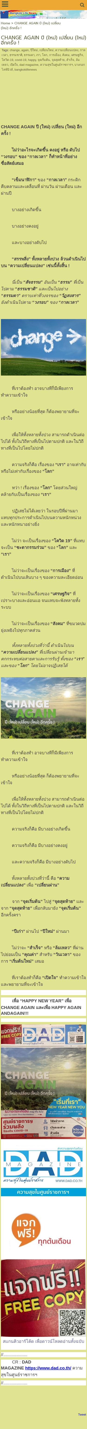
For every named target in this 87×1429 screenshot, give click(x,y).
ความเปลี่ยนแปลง (66, 50)
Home (5, 23)
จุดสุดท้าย (58, 60)
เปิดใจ (14, 64)
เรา (38, 55)
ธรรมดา (29, 55)
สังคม (66, 55)
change (15, 50)
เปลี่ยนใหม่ (46, 50)
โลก (44, 55)
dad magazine (29, 64)
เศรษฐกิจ (77, 55)
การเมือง (55, 55)
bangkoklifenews (26, 69)
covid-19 (20, 60)
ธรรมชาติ (16, 55)
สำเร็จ (70, 60)
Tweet (82, 1414)
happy (32, 60)
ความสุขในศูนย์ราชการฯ (56, 64)
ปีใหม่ (34, 50)
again (25, 50)
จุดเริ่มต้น (44, 60)
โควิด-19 (7, 60)
